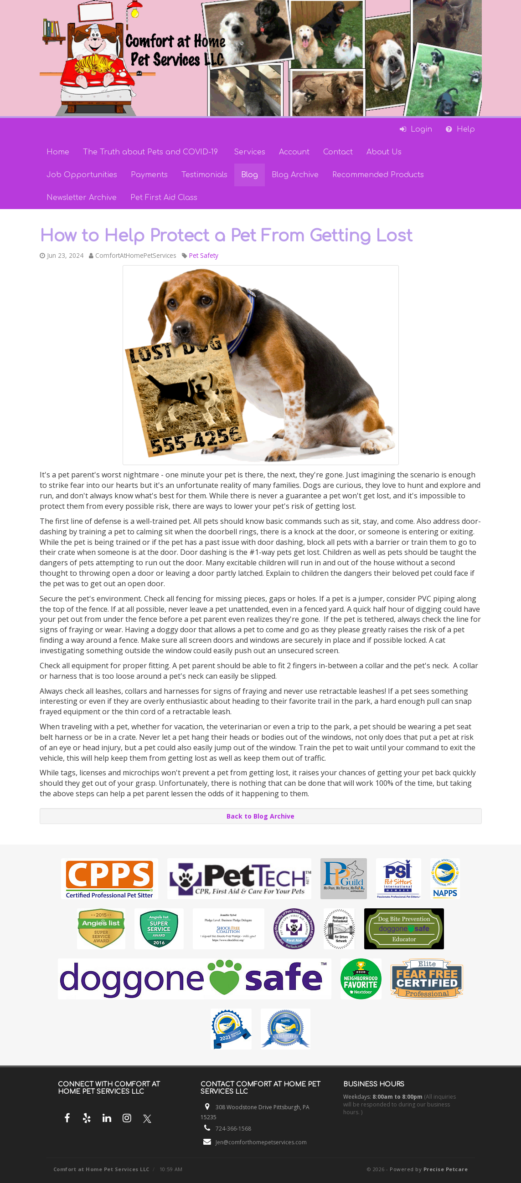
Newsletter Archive (81, 198)
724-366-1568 (233, 1128)
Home (57, 152)
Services (249, 152)
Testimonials (204, 175)
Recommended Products (378, 175)
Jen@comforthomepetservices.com (261, 1142)
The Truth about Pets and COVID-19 (151, 152)
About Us (384, 152)
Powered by (429, 1169)
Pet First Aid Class (163, 198)
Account (294, 152)
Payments (149, 175)
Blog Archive (295, 175)
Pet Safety (203, 255)
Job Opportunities (81, 175)
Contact (338, 152)
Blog (249, 175)
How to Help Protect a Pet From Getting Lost (226, 236)
